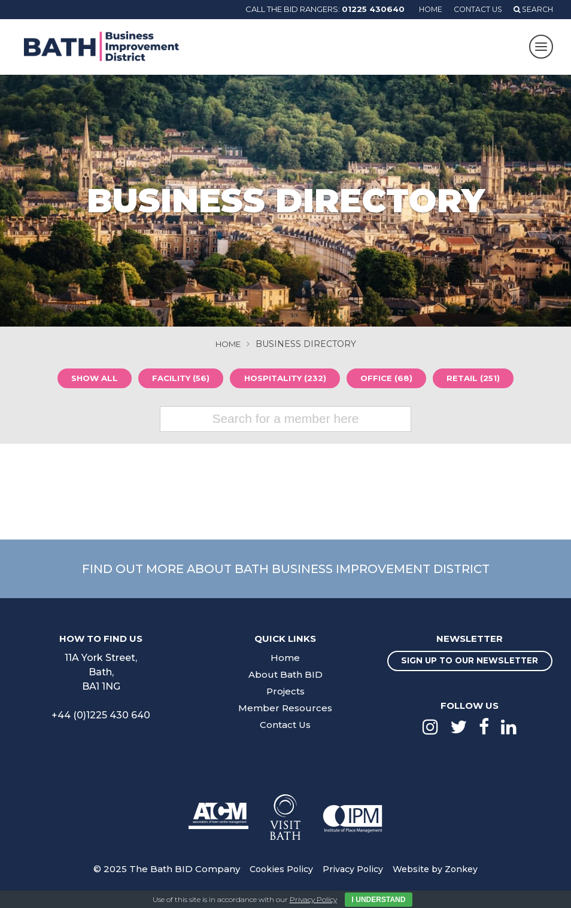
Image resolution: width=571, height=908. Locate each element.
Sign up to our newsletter (470, 667)
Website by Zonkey (438, 879)
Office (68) (392, 379)
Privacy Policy (352, 879)
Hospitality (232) (287, 379)
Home (423, 9)
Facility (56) (177, 379)
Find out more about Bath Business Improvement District (285, 569)
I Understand (379, 899)
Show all (86, 379)
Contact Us (474, 9)
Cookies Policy (277, 879)
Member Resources (285, 709)
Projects (285, 692)
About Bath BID (285, 675)
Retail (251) (482, 379)
